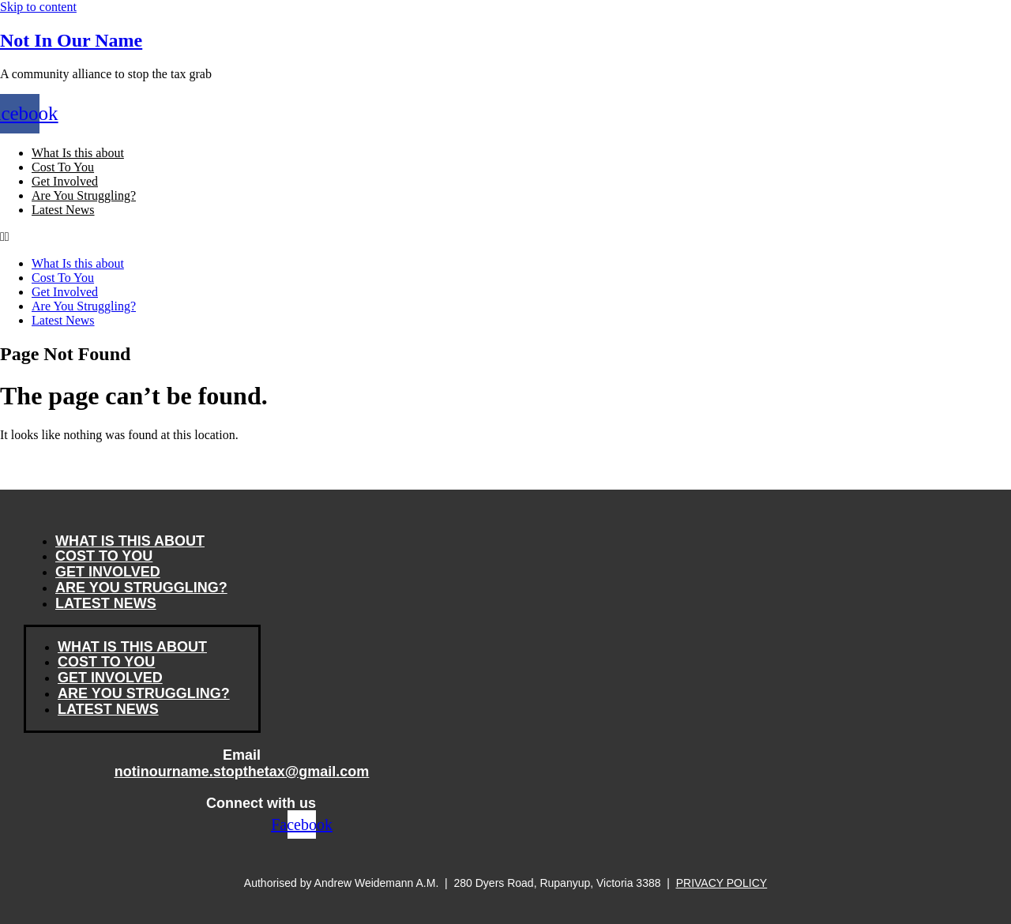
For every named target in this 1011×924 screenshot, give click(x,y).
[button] (505, 237)
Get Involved (65, 181)
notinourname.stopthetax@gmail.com (242, 771)
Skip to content (38, 6)
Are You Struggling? (84, 195)
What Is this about (78, 153)
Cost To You (63, 167)
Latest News (63, 209)
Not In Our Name (71, 40)
